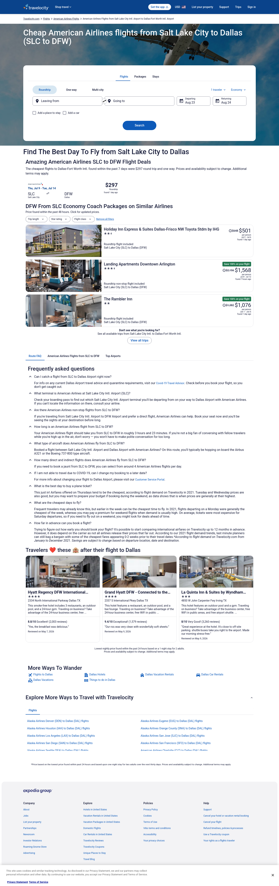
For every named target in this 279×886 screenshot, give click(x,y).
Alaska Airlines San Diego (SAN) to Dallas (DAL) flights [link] (60, 743)
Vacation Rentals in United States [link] (100, 815)
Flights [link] (46, 18)
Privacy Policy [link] (150, 809)
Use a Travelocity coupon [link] (216, 834)
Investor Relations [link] (32, 840)
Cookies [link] (147, 815)
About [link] (26, 809)
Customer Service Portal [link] (149, 479)
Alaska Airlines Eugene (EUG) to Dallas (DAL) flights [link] (172, 721)
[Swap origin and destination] (104, 101)
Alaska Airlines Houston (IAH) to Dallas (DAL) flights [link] (58, 728)
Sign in (251, 7)
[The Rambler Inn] (177, 310)
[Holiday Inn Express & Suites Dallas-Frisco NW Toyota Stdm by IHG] (177, 241)
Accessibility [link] (149, 834)
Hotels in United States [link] (95, 809)
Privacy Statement (17, 882)
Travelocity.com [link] (31, 18)
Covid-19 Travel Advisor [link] (170, 383)
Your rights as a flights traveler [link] (219, 840)
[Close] (273, 875)
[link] (55, 675)
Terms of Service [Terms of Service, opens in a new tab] (38, 882)
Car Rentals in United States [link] (97, 834)
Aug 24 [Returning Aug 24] (226, 102)
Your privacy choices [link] (154, 840)
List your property (202, 7)
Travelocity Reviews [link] (93, 840)
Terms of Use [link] (150, 822)
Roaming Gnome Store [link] (34, 846)
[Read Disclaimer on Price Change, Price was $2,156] (228, 270)
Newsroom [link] (28, 834)
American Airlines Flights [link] (66, 18)
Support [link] (207, 809)
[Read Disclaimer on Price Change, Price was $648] (233, 231)
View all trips (139, 340)
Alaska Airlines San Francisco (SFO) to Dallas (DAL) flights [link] (176, 743)
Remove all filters (105, 219)
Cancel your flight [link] (212, 822)
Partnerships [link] (29, 828)
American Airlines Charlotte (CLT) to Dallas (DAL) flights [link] (174, 750)
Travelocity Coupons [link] (93, 846)
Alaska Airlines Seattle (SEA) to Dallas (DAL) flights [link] (57, 750)
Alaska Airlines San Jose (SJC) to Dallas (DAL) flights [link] (173, 735)
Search (139, 125)
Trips (238, 7)
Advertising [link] (29, 853)
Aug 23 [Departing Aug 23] (190, 102)
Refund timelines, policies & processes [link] (223, 828)
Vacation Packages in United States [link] (101, 822)
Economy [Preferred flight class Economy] (238, 90)
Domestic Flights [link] (92, 828)
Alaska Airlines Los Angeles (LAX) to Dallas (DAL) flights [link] (61, 735)
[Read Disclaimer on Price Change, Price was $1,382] (228, 305)
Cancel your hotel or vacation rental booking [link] (226, 815)
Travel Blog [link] (89, 859)
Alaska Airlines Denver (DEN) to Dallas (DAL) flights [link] (58, 721)
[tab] (124, 76)
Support (224, 7)
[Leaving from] (67, 101)
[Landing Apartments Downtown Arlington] (177, 275)
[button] (139, 697)
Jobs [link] (25, 815)
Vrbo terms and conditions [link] (157, 828)
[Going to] (139, 101)
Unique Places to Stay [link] (94, 853)
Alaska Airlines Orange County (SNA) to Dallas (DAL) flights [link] (176, 728)
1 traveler (218, 90)
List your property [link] (32, 822)
